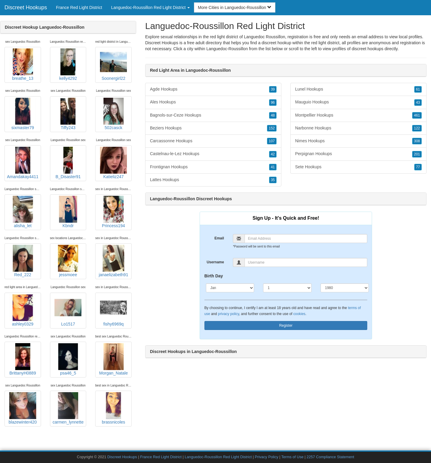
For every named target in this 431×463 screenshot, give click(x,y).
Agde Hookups (213, 89)
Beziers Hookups (213, 128)
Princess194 (113, 212)
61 (418, 89)
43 (418, 102)
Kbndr (67, 212)
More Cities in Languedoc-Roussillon (234, 7)
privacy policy (228, 314)
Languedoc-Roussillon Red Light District (218, 457)
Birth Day (213, 275)
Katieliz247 (113, 163)
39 (273, 89)
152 (272, 128)
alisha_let (22, 212)
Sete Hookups (358, 167)
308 (417, 141)
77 (418, 167)
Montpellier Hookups (358, 115)
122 (417, 128)
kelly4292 (67, 64)
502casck (113, 114)
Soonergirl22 (113, 64)
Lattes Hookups (213, 180)
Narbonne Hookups (358, 128)
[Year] (345, 287)
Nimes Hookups (358, 141)
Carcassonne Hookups (213, 141)
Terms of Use (292, 457)
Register (286, 325)
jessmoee (67, 261)
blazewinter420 (23, 408)
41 (273, 167)
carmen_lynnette (68, 408)
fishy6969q (113, 310)
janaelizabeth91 (113, 261)
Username (215, 262)
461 (417, 115)
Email (219, 238)
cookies (299, 314)
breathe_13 (22, 64)
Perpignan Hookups (358, 154)
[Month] (230, 287)
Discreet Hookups (25, 7)
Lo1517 (67, 310)
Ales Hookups (213, 102)
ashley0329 (22, 310)
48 (273, 115)
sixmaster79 (22, 114)
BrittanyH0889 (22, 359)
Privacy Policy (266, 457)
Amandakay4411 (22, 163)
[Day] (287, 287)
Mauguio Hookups (358, 102)
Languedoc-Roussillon (227, 48)
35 (273, 180)
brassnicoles (113, 408)
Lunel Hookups (358, 89)
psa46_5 (67, 359)
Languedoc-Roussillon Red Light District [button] (150, 7)
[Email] (306, 238)
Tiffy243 (67, 114)
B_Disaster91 (67, 163)
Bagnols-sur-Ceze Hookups (213, 115)
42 (273, 154)
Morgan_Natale (113, 359)
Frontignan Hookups (213, 167)
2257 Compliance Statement (330, 457)
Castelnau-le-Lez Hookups (213, 154)
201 (417, 154)
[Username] (306, 262)
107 (272, 141)
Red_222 (22, 261)
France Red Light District (79, 7)
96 (273, 102)
